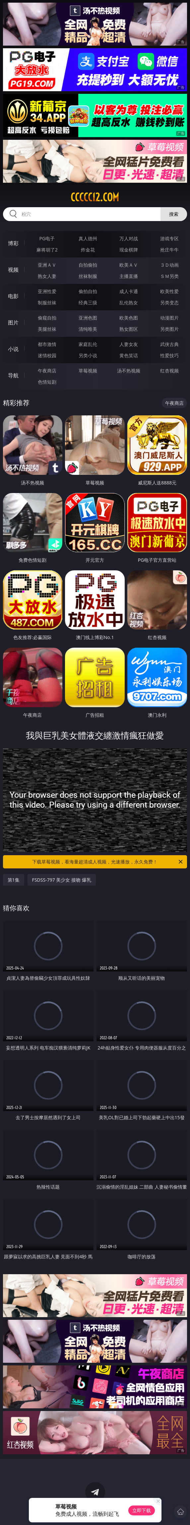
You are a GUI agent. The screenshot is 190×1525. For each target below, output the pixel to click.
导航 (13, 375)
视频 (13, 269)
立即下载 (141, 1510)
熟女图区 (128, 329)
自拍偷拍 (88, 265)
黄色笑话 (128, 355)
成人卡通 (128, 291)
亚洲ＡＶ (47, 265)
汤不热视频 (128, 370)
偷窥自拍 (47, 318)
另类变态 (169, 302)
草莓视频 (88, 370)
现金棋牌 (128, 250)
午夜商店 (47, 370)
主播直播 (128, 276)
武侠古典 (169, 344)
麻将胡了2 (47, 250)
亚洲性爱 (47, 291)
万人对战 (128, 238)
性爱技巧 (169, 355)
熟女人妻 (47, 276)
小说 (13, 349)
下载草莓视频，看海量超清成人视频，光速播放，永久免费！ (108, 862)
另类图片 (169, 329)
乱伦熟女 (128, 302)
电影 (13, 296)
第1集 (14, 880)
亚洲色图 (88, 318)
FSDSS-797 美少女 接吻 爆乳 (61, 880)
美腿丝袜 (47, 329)
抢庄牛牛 (169, 250)
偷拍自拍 (88, 291)
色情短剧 (47, 382)
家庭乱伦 (88, 344)
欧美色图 (128, 318)
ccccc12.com (95, 197)
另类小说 (88, 355)
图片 (13, 322)
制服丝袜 (47, 302)
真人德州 (88, 238)
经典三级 (88, 302)
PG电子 (47, 238)
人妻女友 (128, 344)
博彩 (13, 243)
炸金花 (88, 250)
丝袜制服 (88, 276)
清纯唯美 (88, 329)
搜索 (173, 214)
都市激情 (47, 344)
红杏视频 (169, 370)
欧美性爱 (169, 291)
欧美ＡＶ (128, 265)
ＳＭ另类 (169, 276)
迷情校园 (47, 355)
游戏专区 (169, 238)
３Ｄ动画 (169, 265)
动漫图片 (169, 318)
